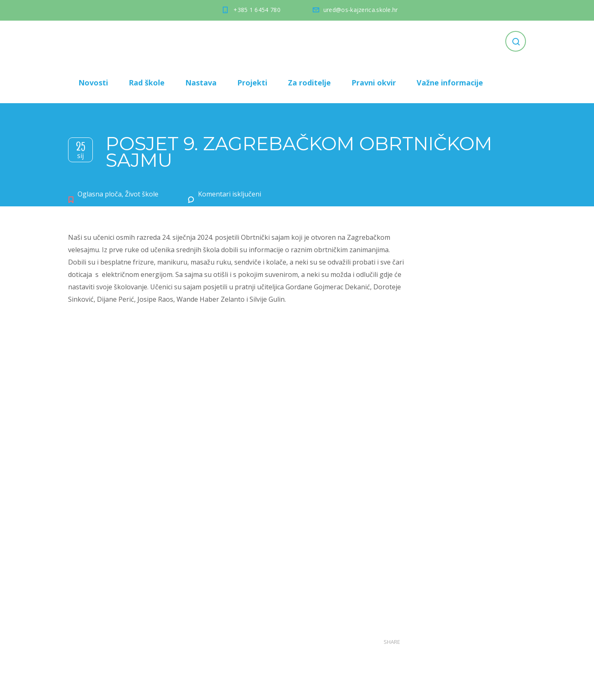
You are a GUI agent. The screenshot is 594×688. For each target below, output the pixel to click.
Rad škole (147, 82)
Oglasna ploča (100, 194)
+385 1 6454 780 (256, 10)
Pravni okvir (373, 82)
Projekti (252, 82)
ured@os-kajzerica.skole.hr (360, 10)
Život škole (141, 194)
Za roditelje (309, 82)
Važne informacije (450, 82)
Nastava (201, 82)
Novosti (93, 82)
